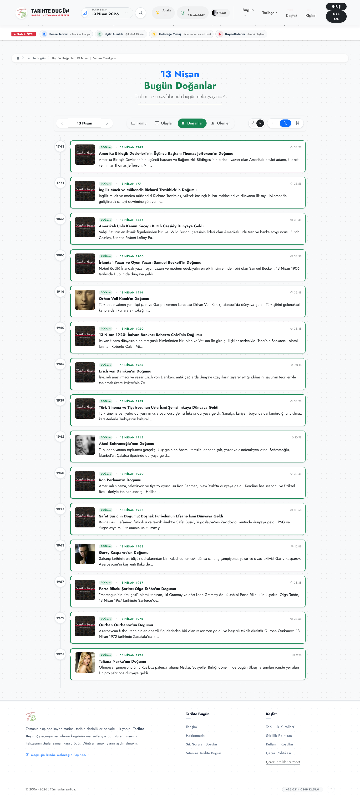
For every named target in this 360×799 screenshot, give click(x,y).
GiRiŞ (336, 6)
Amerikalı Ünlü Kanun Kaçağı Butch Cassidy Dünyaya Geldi (151, 226)
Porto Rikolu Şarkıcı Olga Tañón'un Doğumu (137, 588)
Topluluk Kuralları (280, 727)
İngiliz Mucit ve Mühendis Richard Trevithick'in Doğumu (148, 190)
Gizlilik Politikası (279, 735)
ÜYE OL (336, 16)
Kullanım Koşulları (280, 744)
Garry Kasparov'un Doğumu (123, 552)
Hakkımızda (195, 735)
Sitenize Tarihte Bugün (203, 753)
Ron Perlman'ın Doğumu (120, 480)
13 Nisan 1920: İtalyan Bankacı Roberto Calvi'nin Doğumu (150, 334)
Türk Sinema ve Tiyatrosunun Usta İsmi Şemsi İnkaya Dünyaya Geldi (158, 407)
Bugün (248, 12)
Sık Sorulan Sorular (202, 744)
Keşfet (291, 13)
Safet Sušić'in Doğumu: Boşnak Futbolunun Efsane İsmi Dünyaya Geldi (161, 516)
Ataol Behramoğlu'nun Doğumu (126, 443)
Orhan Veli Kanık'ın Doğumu (124, 298)
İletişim (191, 727)
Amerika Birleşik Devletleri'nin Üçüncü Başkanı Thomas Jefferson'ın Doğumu (166, 153)
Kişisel (310, 13)
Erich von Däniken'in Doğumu (125, 371)
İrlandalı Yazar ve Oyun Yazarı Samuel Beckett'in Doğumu (150, 262)
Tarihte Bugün (36, 58)
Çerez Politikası (278, 753)
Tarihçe (268, 12)
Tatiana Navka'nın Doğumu (122, 661)
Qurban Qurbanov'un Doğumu (126, 625)
